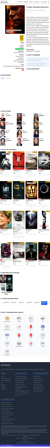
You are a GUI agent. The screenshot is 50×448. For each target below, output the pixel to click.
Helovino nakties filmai (6, 293)
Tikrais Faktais (13, 432)
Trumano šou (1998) (19, 380)
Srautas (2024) (18, 389)
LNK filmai (33, 429)
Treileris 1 (3, 78)
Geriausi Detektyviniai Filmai (7, 406)
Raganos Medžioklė (44, 230)
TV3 (31, 329)
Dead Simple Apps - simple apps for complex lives (25, 442)
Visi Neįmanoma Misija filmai (7, 423)
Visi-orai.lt (25, 439)
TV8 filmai (9, 430)
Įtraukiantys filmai (5, 417)
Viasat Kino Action (7, 329)
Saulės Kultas (3, 230)
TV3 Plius (42, 346)
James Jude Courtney (19, 61)
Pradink (2, 170)
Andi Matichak (20, 59)
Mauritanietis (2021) (37, 378)
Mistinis (5, 174)
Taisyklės (3, 384)
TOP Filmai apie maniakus (6, 404)
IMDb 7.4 (48, 152)
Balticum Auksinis (7, 321)
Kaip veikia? (44, 1)
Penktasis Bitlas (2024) (38, 389)
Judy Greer (21, 58)
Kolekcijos (36, 1)
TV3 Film (13, 430)
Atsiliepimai (3, 386)
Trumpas (47, 206)
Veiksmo (34, 204)
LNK (43, 321)
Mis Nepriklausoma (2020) (39, 386)
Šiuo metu (20, 1)
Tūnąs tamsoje (30, 261)
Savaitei (31, 1)
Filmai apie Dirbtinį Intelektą (7, 408)
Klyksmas (41, 170)
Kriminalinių (3, 432)
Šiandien (26, 1)
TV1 (31, 346)
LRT (7, 346)
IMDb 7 (22, 211)
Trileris (31, 12)
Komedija (22, 235)
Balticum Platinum (19, 346)
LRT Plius (42, 338)
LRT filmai (37, 429)
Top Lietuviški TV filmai (6, 402)
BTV (7, 338)
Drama (22, 176)
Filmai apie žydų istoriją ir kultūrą (8, 419)
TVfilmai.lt (3, 425)
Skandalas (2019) (37, 382)
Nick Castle (21, 62)
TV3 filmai (29, 429)
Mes (40, 261)
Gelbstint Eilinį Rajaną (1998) (21, 378)
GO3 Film (19, 321)
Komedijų (36, 431)
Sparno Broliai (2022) (37, 384)
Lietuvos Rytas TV (7, 354)
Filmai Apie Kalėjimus (5, 410)
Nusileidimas (29, 200)
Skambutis (41, 200)
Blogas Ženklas (17, 261)
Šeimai (9, 265)
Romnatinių (32, 431)
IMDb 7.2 (35, 181)
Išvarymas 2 (3, 200)
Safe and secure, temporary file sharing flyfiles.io (25, 438)
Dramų (28, 431)
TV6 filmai (5, 430)
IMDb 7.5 (22, 152)
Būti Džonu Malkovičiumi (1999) (22, 393)
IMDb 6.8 (35, 211)
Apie (2, 382)
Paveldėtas (16, 200)
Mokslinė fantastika (17, 176)
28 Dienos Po (16, 170)
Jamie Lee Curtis (20, 56)
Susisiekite (3, 389)
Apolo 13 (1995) (18, 395)
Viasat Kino (31, 321)
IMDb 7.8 (9, 152)
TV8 (31, 338)
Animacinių (8, 432)
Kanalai (2, 376)
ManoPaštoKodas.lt (25, 441)
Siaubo (27, 12)
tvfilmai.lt (3, 369)
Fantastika (18, 235)
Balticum (42, 329)
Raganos (2, 261)
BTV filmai (41, 429)
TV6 (19, 338)
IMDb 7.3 (9, 181)
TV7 (19, 329)
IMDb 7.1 (48, 181)
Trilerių (25, 431)
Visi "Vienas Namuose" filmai (7, 415)
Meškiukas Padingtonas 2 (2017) (22, 391)
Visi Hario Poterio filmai (6, 421)
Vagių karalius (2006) (37, 391)
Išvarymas (28, 170)
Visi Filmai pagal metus (6, 380)
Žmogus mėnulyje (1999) (38, 380)
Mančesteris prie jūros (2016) (21, 386)
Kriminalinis (47, 174)
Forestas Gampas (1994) (20, 376)
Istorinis (45, 234)
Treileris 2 (8, 78)
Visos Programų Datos (6, 378)
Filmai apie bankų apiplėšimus (7, 412)
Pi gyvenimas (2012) (19, 382)
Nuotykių (28, 204)
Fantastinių (40, 431)
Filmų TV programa (4, 2)
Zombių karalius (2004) (20, 384)
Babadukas (29, 230)
